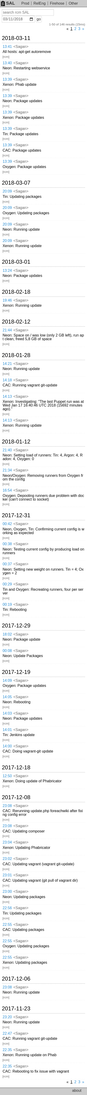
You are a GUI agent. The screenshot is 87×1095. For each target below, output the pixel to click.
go (39, 19)
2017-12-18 (16, 767)
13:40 (7, 63)
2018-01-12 (16, 442)
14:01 (7, 730)
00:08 (7, 651)
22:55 (7, 925)
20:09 (7, 191)
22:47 (7, 1033)
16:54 (7, 490)
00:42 (7, 524)
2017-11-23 (16, 1008)
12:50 (7, 776)
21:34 (7, 470)
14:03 (7, 713)
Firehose (57, 3)
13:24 (7, 270)
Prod (25, 3)
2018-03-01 (16, 262)
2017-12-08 (16, 797)
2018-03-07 (16, 183)
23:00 (7, 891)
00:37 (7, 564)
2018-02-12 (16, 322)
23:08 (7, 806)
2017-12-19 (16, 672)
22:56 (7, 908)
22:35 (7, 1050)
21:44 (7, 330)
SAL (8, 3)
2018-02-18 (16, 292)
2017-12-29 (16, 625)
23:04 (7, 842)
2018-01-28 (16, 355)
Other (73, 3)
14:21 (7, 364)
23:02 (7, 859)
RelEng (39, 3)
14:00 (7, 746)
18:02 (7, 634)
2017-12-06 (16, 979)
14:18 (7, 380)
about (76, 1090)
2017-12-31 (16, 515)
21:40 (7, 450)
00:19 (7, 604)
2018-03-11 (16, 38)
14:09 (7, 680)
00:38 (7, 544)
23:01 (7, 875)
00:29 (7, 584)
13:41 (7, 47)
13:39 (7, 79)
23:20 (7, 1017)
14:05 (7, 697)
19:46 (7, 300)
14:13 (7, 396)
